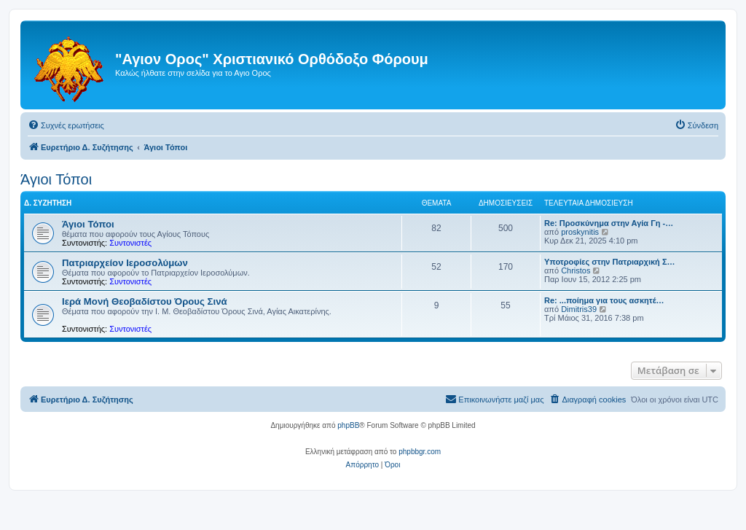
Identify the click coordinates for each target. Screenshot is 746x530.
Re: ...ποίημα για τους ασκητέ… (604, 300)
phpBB (348, 425)
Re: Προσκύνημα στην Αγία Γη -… (608, 223)
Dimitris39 (579, 309)
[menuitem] (66, 125)
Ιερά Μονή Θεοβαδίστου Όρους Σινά (144, 301)
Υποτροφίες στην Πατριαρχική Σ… (609, 261)
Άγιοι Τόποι (56, 179)
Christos (575, 270)
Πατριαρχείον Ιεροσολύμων (125, 262)
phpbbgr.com (419, 452)
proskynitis (580, 231)
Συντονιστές (130, 242)
